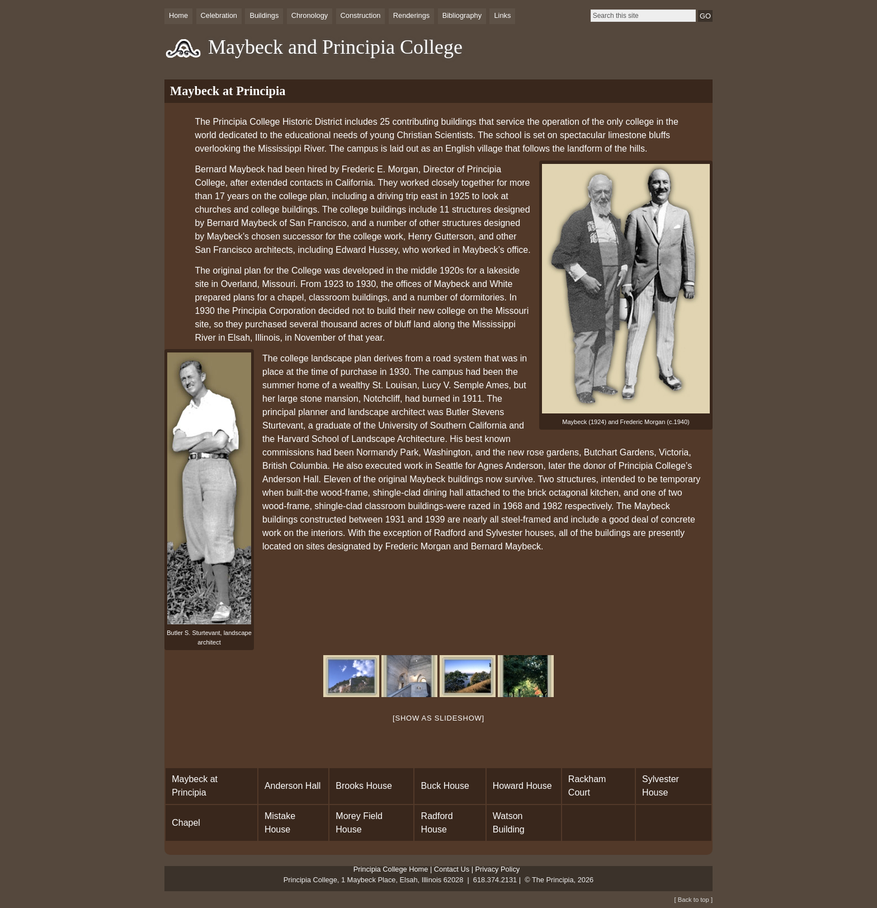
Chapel (186, 822)
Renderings (411, 15)
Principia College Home (390, 869)
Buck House (445, 786)
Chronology (309, 15)
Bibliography (462, 15)
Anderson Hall (293, 786)
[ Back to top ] (694, 899)
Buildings (264, 15)
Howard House (522, 786)
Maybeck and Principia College (335, 47)
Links (502, 15)
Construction (361, 15)
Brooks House (364, 786)
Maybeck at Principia (227, 91)
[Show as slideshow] (438, 718)
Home (178, 15)
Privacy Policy (497, 869)
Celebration (219, 15)
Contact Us (451, 869)
